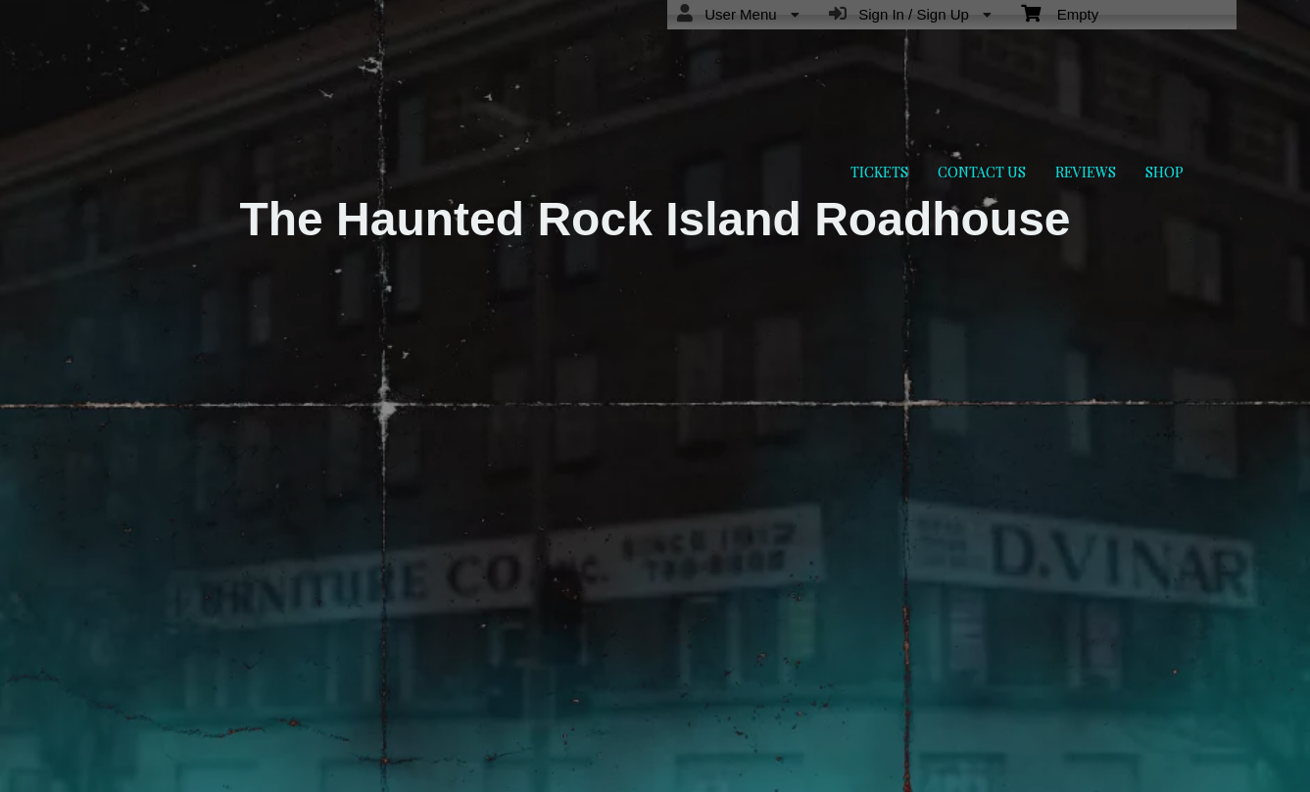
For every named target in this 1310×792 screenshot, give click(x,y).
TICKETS (879, 172)
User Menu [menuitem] (738, 14)
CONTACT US (982, 172)
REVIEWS (1085, 172)
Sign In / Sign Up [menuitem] (910, 14)
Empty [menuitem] (1059, 13)
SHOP (1164, 172)
